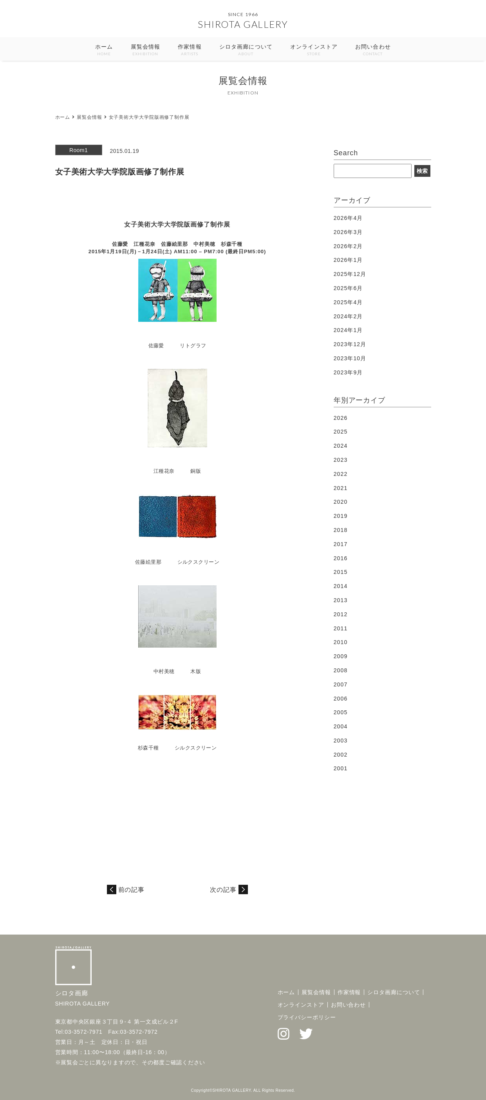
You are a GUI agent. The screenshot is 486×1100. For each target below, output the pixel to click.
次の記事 (223, 889)
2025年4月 (348, 302)
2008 (341, 670)
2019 (341, 516)
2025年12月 (350, 274)
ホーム (104, 50)
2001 (341, 768)
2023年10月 (350, 358)
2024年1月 (348, 330)
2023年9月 (348, 372)
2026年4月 (348, 218)
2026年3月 (348, 232)
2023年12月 (350, 344)
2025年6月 (348, 288)
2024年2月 (348, 316)
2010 (341, 642)
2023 (341, 460)
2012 (341, 614)
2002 (341, 754)
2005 (341, 712)
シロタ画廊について (246, 50)
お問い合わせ (373, 50)
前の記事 (131, 889)
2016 (341, 558)
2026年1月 (348, 260)
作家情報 (189, 50)
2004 (341, 726)
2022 (341, 474)
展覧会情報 (146, 50)
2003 (341, 740)
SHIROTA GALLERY (243, 24)
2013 (341, 600)
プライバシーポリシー (307, 1017)
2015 (341, 572)
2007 (341, 684)
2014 (341, 586)
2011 (341, 628)
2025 (341, 431)
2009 (341, 656)
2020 (341, 502)
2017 (341, 544)
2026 (341, 418)
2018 (341, 530)
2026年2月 (348, 246)
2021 (341, 488)
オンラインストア (314, 50)
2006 (341, 698)
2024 (341, 446)
